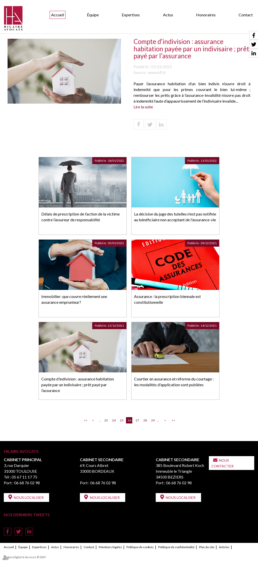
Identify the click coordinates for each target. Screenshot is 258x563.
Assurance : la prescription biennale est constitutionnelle (167, 299)
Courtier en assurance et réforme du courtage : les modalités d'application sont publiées (174, 381)
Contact (246, 14)
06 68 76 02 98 (27, 482)
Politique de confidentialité (176, 547)
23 (106, 420)
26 (129, 420)
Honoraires (206, 14)
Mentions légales (110, 547)
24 (114, 420)
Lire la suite (143, 106)
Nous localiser (29, 497)
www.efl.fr (157, 72)
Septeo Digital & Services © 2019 (25, 557)
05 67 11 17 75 (24, 476)
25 (121, 420)
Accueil (57, 14)
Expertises (131, 14)
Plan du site (206, 547)
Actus (168, 14)
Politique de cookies (140, 547)
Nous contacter (222, 463)
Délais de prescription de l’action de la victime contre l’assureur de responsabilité (80, 216)
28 (145, 420)
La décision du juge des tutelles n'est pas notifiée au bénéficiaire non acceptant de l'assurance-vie (175, 216)
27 (137, 420)
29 (153, 420)
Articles (224, 547)
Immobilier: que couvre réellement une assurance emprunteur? (74, 299)
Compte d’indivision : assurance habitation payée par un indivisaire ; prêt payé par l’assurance (77, 384)
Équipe (93, 14)
